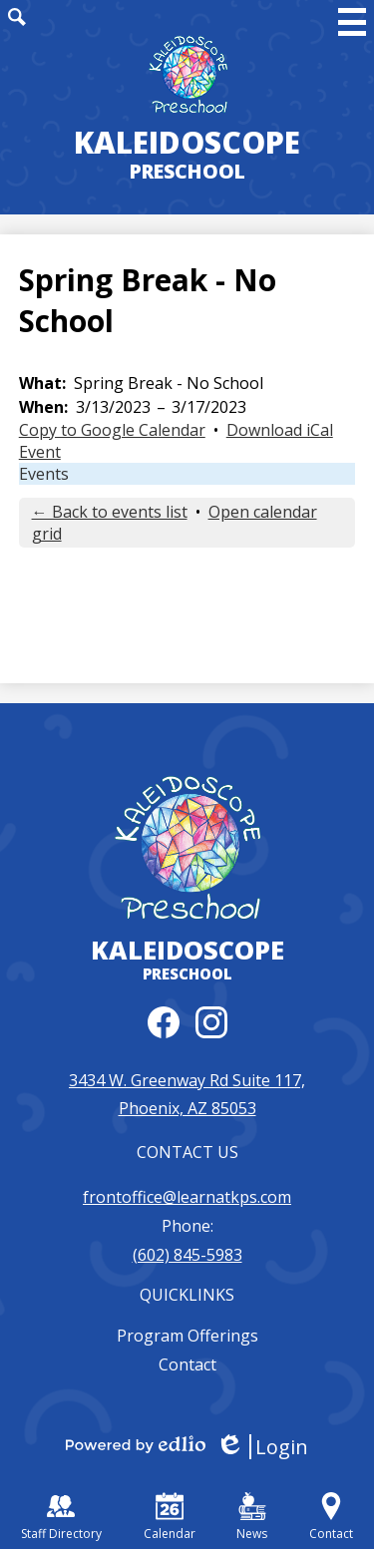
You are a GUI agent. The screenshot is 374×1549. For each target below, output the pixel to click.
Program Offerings (187, 1336)
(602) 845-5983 (187, 1255)
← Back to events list (109, 512)
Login (261, 1446)
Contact (187, 1364)
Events (44, 474)
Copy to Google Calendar (112, 430)
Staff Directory (61, 1517)
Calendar (169, 1517)
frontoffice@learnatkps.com (187, 1197)
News (251, 1517)
